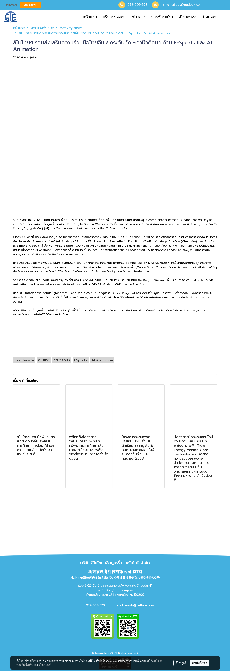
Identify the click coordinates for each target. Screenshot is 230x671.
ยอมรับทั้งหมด (199, 663)
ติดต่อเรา (211, 17)
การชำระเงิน (162, 17)
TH (219, 5)
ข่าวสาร (139, 17)
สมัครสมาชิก (30, 5)
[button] (224, 17)
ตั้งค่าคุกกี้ (181, 663)
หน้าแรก (90, 17)
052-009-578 (137, 4)
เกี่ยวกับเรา (188, 17)
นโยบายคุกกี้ (45, 664)
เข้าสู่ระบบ (11, 5)
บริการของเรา (115, 17)
